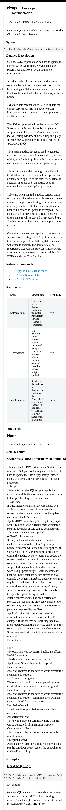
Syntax (10, 42)
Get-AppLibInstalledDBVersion (29, 270)
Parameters (14, 287)
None (11, 435)
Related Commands (19, 264)
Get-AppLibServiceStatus (25, 275)
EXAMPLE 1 (19, 766)
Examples (12, 759)
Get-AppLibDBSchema (24, 279)
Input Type (13, 428)
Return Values (16, 452)
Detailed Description (20, 55)
